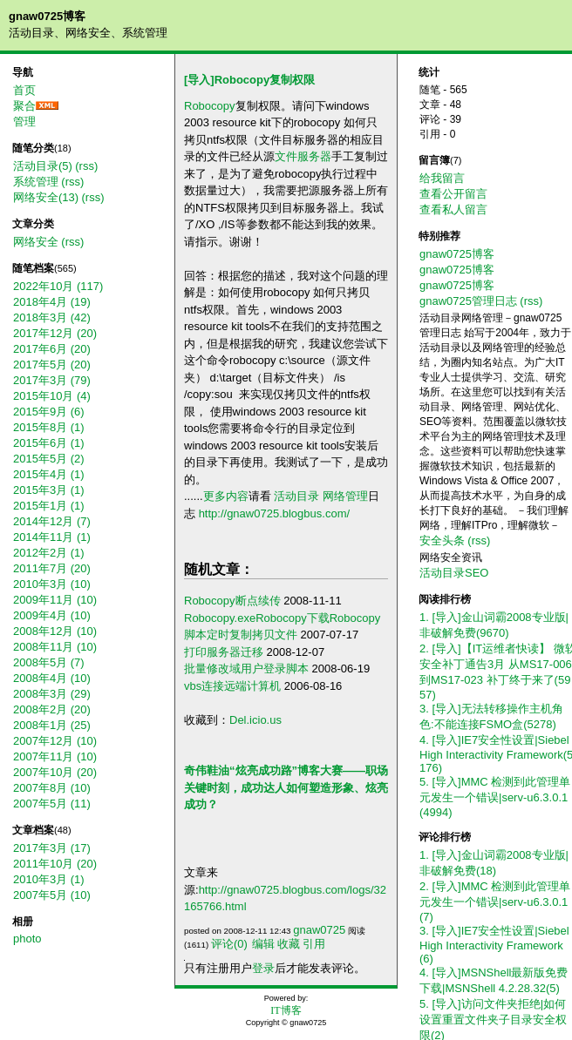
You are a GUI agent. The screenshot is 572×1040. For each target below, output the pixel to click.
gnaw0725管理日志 (468, 300)
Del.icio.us (255, 719)
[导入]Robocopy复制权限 (249, 79)
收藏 (288, 943)
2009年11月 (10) (55, 599)
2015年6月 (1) (49, 442)
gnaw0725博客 (47, 16)
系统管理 (35, 181)
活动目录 (296, 496)
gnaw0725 (319, 929)
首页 (24, 90)
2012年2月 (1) (49, 552)
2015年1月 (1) (49, 505)
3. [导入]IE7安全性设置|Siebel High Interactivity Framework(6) (494, 944)
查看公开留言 (453, 193)
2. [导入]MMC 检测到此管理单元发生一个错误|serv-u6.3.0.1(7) (494, 901)
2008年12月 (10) (55, 631)
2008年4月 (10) (52, 678)
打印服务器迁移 (223, 651)
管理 (24, 121)
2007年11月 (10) (55, 756)
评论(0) (229, 943)
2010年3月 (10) (52, 584)
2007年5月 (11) (52, 803)
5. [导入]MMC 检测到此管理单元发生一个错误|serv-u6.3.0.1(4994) (494, 797)
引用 (314, 943)
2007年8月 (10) (52, 787)
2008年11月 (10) (55, 646)
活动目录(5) (42, 165)
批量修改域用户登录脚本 (246, 668)
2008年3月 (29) (52, 693)
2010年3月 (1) (49, 879)
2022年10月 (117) (58, 286)
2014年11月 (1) (52, 537)
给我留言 (442, 178)
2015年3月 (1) (49, 489)
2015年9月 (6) (49, 411)
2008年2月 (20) (52, 709)
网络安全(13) (45, 197)
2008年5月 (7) (49, 662)
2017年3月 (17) (52, 847)
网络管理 (345, 496)
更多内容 (226, 496)
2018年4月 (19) (52, 301)
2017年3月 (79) (52, 380)
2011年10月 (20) (55, 863)
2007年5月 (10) (52, 895)
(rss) (86, 165)
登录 (263, 968)
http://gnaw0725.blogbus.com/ (274, 513)
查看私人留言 (453, 209)
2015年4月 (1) (49, 474)
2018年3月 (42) (52, 317)
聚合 (24, 105)
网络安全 (35, 241)
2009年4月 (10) (52, 615)
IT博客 (285, 1010)
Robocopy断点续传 (232, 600)
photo (27, 938)
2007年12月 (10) (55, 740)
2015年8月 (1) (49, 427)
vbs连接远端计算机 (232, 685)
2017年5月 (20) (52, 364)
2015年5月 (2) (49, 458)
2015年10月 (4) (52, 395)
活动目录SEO (453, 572)
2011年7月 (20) (52, 568)
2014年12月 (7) (52, 521)
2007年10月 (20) (55, 772)
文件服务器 (303, 156)
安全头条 (442, 540)
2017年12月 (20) (55, 333)
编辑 (263, 943)
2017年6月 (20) (52, 348)
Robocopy (209, 105)
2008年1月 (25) (52, 725)
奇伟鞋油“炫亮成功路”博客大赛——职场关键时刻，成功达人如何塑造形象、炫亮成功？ (286, 787)
